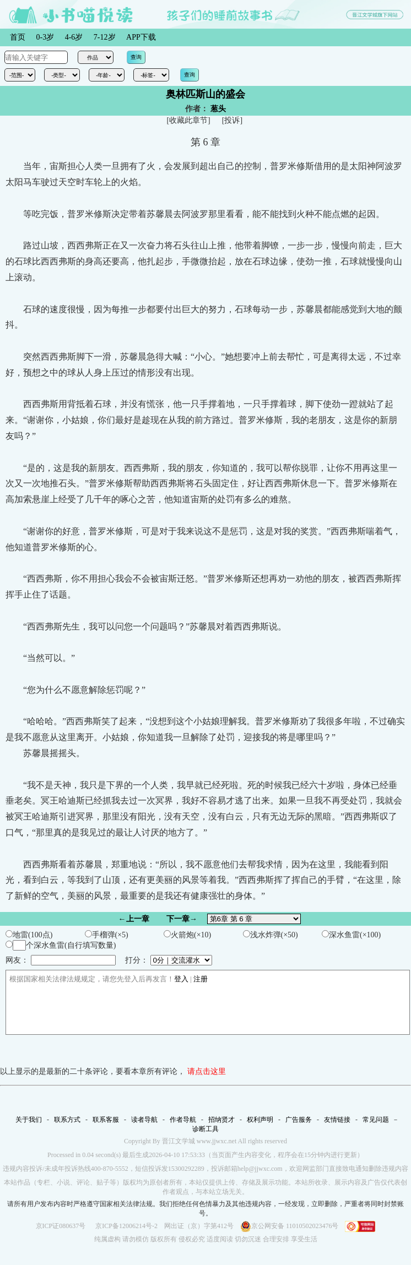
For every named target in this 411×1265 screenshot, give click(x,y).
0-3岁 (45, 37)
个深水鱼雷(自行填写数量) (61, 945)
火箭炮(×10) (187, 934)
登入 (181, 979)
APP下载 (141, 37)
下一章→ (181, 919)
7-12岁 (105, 37)
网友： (61, 960)
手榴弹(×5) (106, 934)
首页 (17, 37)
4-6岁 (74, 37)
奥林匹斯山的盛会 (205, 94)
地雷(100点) (29, 934)
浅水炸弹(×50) (270, 934)
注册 (200, 979)
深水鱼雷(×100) (351, 934)
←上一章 (133, 919)
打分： (168, 960)
